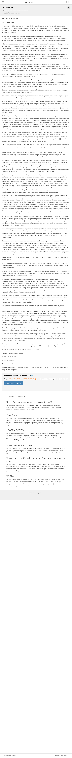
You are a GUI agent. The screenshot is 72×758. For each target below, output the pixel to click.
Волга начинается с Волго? (19, 445)
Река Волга (11, 415)
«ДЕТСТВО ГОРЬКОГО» (61, 755)
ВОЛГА (10, 476)
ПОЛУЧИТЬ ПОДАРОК (13, 383)
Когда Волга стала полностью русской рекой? (29, 402)
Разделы (39, 493)
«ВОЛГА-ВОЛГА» (15, 430)
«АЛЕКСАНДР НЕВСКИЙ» (10, 755)
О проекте (31, 493)
